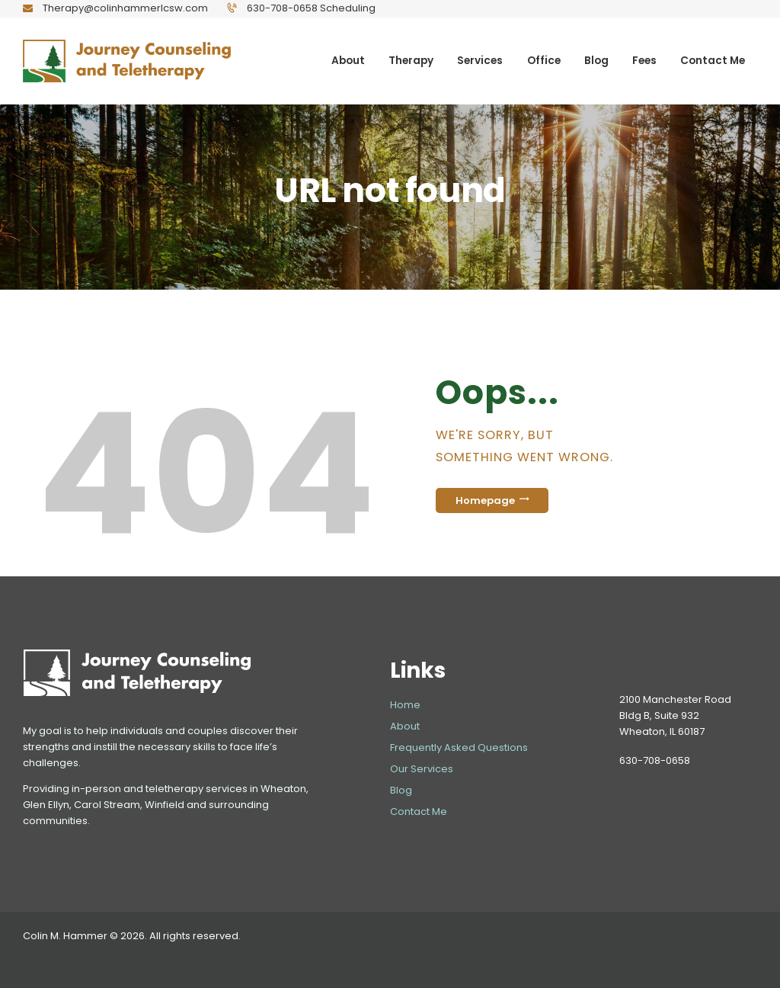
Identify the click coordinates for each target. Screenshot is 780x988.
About (405, 726)
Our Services (421, 769)
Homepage (485, 500)
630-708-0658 (654, 760)
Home (405, 705)
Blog (401, 790)
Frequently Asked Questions (459, 747)
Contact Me (418, 811)
